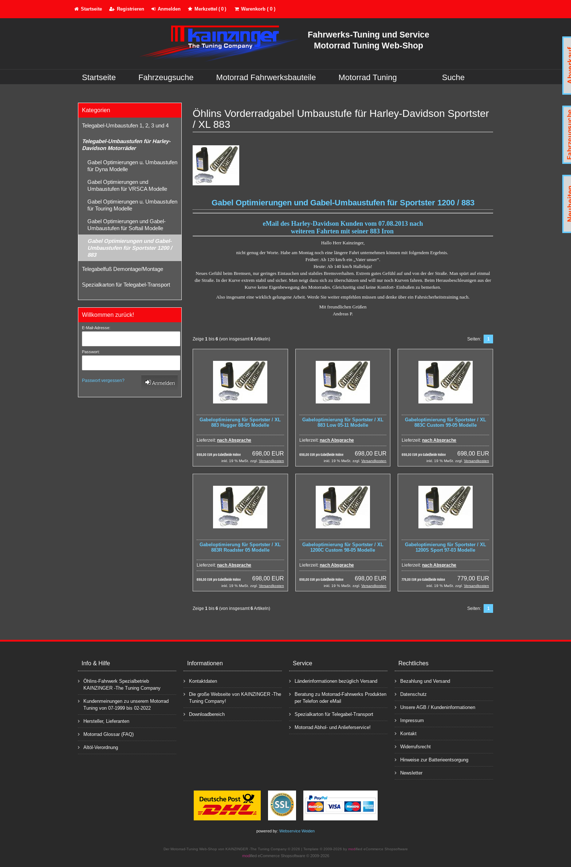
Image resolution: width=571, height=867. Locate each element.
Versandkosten (271, 461)
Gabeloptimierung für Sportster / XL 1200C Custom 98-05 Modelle (342, 547)
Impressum (409, 720)
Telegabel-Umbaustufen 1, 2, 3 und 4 (125, 125)
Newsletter (408, 772)
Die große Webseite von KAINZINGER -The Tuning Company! (232, 697)
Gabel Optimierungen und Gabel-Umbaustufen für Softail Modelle (126, 224)
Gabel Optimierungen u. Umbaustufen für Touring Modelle (132, 205)
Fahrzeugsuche (166, 77)
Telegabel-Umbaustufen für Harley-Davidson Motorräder (126, 144)
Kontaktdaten (200, 681)
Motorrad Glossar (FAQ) (106, 734)
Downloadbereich (204, 714)
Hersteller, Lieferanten (103, 721)
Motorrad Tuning (368, 77)
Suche (453, 77)
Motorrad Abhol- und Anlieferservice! (330, 727)
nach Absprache (234, 440)
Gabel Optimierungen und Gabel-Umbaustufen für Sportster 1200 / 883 (129, 248)
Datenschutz (411, 694)
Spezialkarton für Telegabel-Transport (126, 284)
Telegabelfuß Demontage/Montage (122, 269)
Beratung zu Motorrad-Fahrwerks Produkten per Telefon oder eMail (337, 697)
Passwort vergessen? (103, 380)
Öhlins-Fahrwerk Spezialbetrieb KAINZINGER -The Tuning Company (119, 684)
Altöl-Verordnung (98, 747)
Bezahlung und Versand (422, 681)
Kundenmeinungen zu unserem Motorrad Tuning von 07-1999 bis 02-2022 (123, 704)
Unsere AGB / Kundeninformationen (435, 707)
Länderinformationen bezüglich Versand (333, 681)
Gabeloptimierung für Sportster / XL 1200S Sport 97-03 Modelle (445, 547)
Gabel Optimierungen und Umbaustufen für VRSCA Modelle (127, 185)
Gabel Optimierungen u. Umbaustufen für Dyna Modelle (132, 165)
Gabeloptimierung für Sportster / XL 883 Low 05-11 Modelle (342, 422)
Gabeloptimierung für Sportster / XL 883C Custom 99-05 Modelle (445, 422)
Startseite (99, 77)
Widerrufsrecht (413, 746)
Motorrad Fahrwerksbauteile (266, 77)
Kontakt (406, 733)
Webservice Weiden (297, 831)
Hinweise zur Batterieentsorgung (431, 759)
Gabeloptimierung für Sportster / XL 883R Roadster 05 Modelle (240, 547)
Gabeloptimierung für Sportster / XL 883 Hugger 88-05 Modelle (240, 422)
